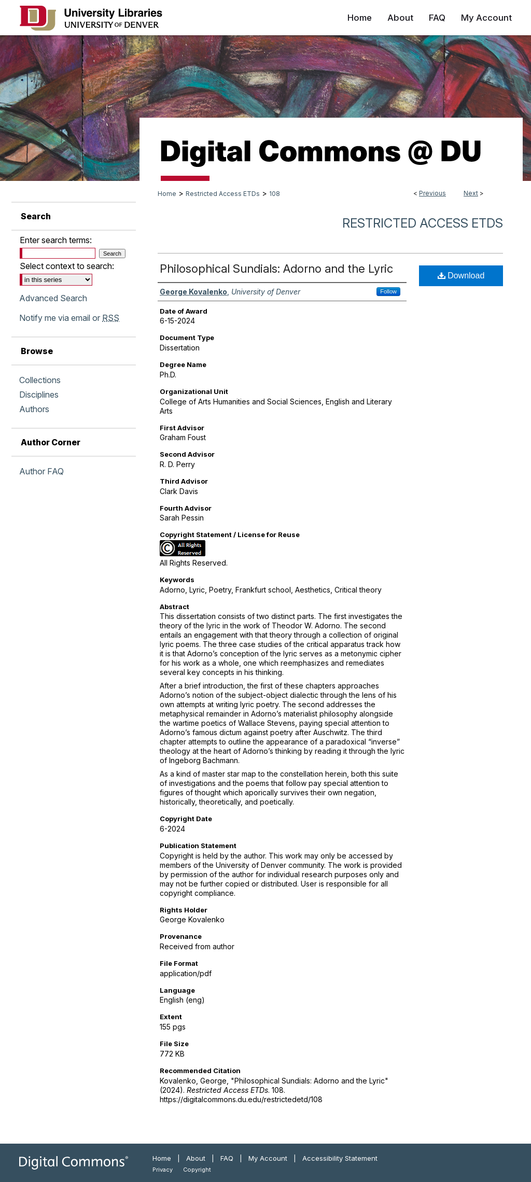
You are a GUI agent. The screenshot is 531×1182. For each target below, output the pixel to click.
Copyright (197, 1169)
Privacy (162, 1169)
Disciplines (39, 394)
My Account (267, 1158)
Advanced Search (53, 298)
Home (167, 194)
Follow (388, 291)
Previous (432, 193)
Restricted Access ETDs (223, 194)
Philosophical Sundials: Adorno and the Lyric (276, 268)
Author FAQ (41, 471)
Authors (34, 409)
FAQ (226, 1158)
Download (461, 275)
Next (471, 193)
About (195, 1158)
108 (274, 194)
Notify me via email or (69, 318)
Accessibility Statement (340, 1158)
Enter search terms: (56, 240)
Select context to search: (67, 266)
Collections (40, 380)
